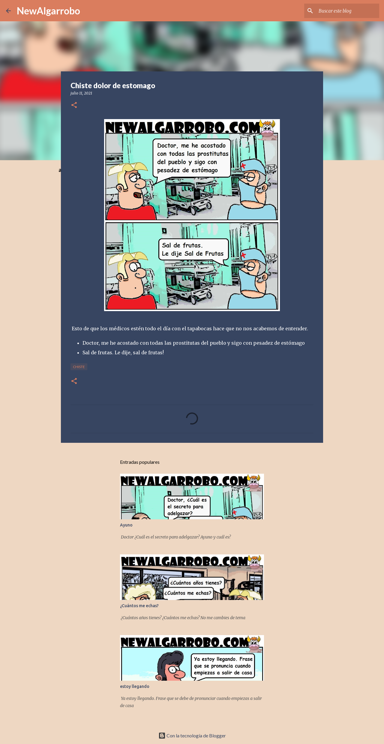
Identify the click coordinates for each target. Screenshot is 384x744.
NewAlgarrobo (48, 10)
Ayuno (126, 525)
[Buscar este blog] (347, 11)
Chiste (79, 366)
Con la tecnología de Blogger (192, 735)
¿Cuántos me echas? (139, 605)
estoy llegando (134, 686)
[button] (74, 105)
